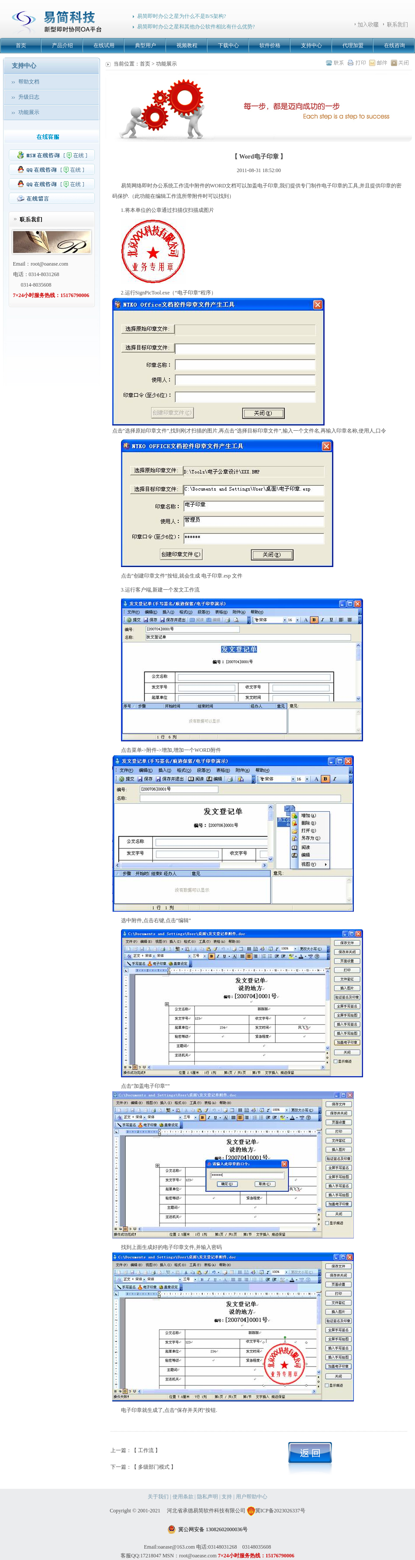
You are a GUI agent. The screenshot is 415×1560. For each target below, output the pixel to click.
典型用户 (145, 45)
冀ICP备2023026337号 (276, 1511)
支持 (226, 1497)
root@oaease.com (49, 264)
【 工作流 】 (145, 1450)
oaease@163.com (176, 1547)
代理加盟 (352, 45)
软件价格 (269, 45)
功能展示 (28, 112)
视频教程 (186, 45)
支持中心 (311, 45)
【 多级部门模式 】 (153, 1467)
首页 (21, 45)
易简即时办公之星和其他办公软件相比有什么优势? (196, 27)
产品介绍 (62, 45)
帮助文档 (28, 82)
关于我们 (158, 1497)
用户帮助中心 (251, 1497)
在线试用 (103, 45)
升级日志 (28, 97)
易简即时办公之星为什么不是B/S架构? (181, 16)
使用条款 (183, 1497)
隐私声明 (207, 1497)
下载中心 (228, 45)
